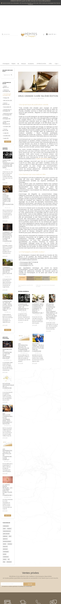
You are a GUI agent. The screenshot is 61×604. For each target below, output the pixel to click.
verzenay (10, 544)
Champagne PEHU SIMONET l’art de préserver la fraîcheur (23, 307)
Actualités (38, 286)
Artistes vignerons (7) (6, 87)
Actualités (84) (6, 135)
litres (10, 536)
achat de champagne (48, 3)
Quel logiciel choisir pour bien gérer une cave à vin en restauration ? (8, 200)
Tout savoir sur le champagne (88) (7, 94)
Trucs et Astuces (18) (5, 130)
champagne (5, 551)
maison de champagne (43, 159)
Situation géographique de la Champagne (8, 386)
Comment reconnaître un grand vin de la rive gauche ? (8, 271)
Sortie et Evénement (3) (6, 103)
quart (4, 528)
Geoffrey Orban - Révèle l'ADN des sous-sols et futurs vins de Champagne (38, 347)
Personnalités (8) (7, 107)
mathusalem (5, 526)
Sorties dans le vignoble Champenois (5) (6, 123)
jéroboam (5, 549)
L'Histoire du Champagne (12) (6, 90)
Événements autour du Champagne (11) (7, 114)
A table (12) (5, 133)
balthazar (5, 536)
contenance (5, 556)
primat (4, 554)
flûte (4, 561)
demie (4, 544)
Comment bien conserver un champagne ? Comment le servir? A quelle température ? (38, 308)
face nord (5, 546)
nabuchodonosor (7, 531)
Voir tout (7, 141)
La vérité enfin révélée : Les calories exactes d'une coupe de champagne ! (7, 490)
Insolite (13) (5, 138)
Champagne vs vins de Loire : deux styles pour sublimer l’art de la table (7, 306)
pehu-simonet (6, 533)
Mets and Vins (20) (7, 100)
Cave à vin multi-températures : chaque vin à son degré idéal (8, 163)
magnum (9, 528)
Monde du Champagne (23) (6, 118)
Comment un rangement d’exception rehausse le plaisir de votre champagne (8, 236)
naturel (4, 559)
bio (8, 559)
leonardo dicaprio (7, 541)
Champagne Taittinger (27, 243)
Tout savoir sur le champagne (48, 285)
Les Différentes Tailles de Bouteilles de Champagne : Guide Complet (7, 454)
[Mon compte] (43, 34)
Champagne (34, 220)
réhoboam (9, 561)
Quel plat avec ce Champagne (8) (7, 110)
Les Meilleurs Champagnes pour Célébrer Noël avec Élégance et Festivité (8, 419)
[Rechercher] (9, 34)
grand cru (5, 538)
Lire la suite (5, 182)
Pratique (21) (6, 98)
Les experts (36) (7, 126)
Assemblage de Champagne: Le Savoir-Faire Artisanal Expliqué (7, 354)
